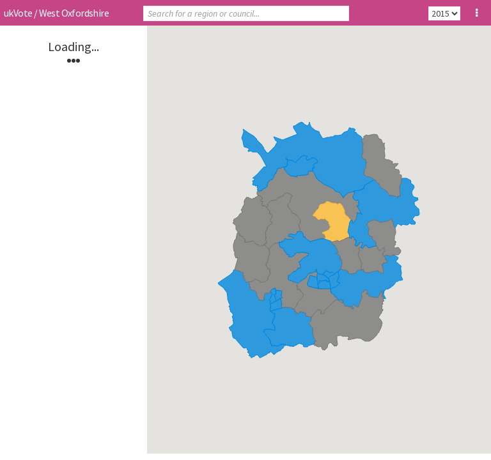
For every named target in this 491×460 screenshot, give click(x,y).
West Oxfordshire (74, 12)
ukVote (18, 12)
